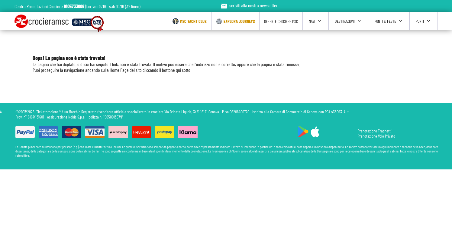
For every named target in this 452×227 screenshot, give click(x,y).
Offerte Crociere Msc (281, 21)
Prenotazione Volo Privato (376, 136)
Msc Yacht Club (190, 21)
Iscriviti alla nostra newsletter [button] (249, 5)
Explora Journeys (235, 21)
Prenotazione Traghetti (375, 130)
